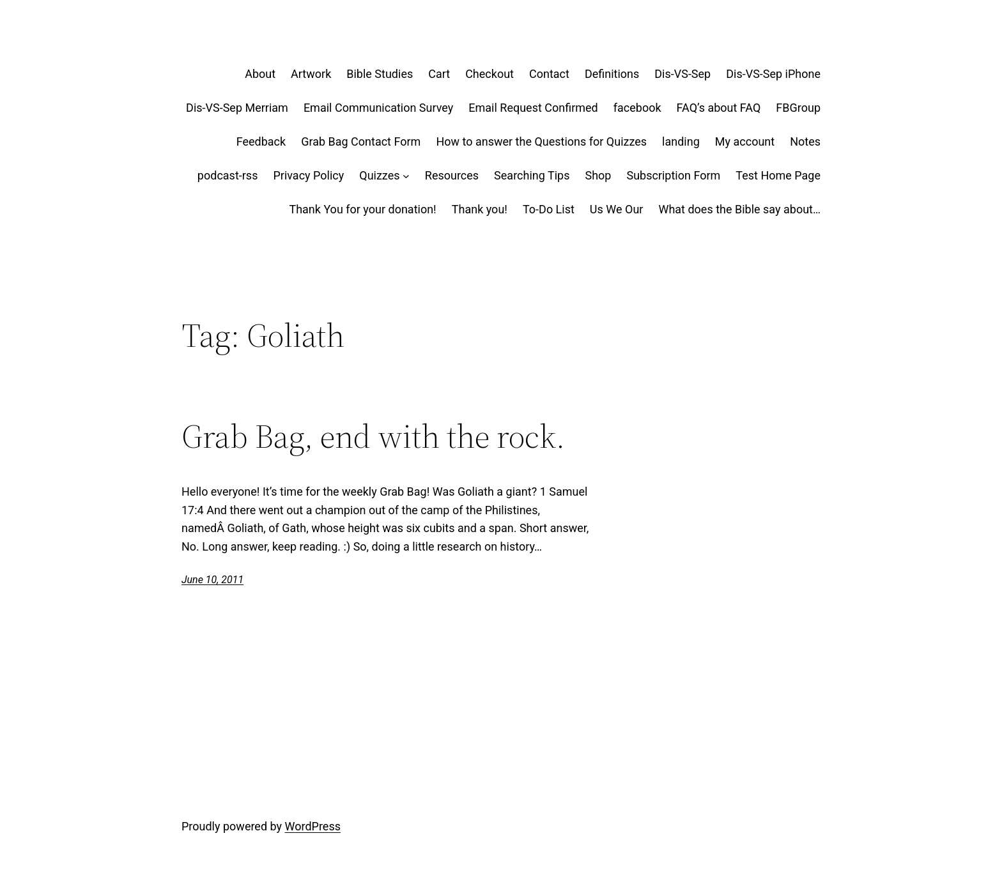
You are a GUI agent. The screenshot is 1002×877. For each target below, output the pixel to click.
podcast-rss (227, 175)
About (260, 73)
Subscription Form (673, 175)
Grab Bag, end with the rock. (373, 436)
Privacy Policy (308, 175)
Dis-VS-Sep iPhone (773, 73)
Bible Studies (379, 73)
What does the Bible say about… (739, 209)
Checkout (489, 73)
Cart (439, 73)
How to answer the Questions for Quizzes (541, 141)
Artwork (311, 73)
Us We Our (617, 209)
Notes (805, 141)
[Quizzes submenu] (406, 175)
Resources (452, 175)
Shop (598, 175)
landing (681, 141)
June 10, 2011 (212, 580)
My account (745, 141)
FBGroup (798, 107)
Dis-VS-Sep (682, 73)
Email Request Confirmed (532, 107)
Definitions (612, 73)
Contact (549, 73)
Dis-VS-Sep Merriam (237, 107)
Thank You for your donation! (362, 209)
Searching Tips (531, 175)
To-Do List (548, 209)
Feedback (261, 141)
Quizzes (379, 175)
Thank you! (479, 209)
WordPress (313, 826)
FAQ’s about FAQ (719, 107)
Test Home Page (778, 175)
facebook (637, 107)
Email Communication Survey (378, 107)
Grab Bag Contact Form (360, 141)
